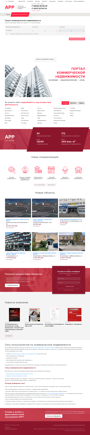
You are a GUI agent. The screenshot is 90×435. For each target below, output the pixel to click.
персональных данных (68, 290)
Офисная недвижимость (65, 178)
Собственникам (53, 80)
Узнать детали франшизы (54, 416)
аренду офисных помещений (13, 374)
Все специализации (40, 185)
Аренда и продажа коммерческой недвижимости (25, 179)
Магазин (39, 113)
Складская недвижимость (78, 178)
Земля (71, 115)
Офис (38, 118)
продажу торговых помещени (13, 376)
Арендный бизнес (9, 115)
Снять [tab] (65, 103)
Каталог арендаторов (78, 1)
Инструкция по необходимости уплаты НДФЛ (54, 325)
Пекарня (39, 123)
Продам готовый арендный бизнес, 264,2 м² (71, 253)
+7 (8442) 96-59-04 (12, 285)
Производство (57, 110)
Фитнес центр (25, 115)
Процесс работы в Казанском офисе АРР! (34, 325)
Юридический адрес (75, 110)
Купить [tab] (73, 103)
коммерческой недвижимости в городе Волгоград (43, 347)
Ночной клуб (24, 110)
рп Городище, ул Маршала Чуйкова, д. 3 (44, 256)
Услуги (72, 113)
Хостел (39, 108)
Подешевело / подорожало (73, 324)
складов (25, 376)
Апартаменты (8, 110)
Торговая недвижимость (51, 178)
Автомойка (8, 118)
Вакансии (37, 1)
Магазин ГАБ (22, 1)
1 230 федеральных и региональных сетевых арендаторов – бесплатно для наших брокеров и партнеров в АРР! (14, 328)
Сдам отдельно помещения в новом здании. (42, 220)
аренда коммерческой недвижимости (26, 353)
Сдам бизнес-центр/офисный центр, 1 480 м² (15, 253)
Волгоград (11, 1)
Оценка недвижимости (11, 178)
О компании (30, 1)
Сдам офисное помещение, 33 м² (71, 219)
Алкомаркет (8, 108)
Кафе (22, 108)
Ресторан (56, 115)
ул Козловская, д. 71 (12, 256)
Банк (6, 123)
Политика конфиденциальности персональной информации (69, 425)
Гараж (22, 118)
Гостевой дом (24, 120)
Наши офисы (52, 1)
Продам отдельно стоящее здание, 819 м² (17, 220)
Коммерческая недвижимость (13, 27)
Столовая (72, 108)
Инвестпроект (41, 110)
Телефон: (60, 282)
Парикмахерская (41, 120)
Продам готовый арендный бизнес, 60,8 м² (45, 253)
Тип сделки (62, 27)
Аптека (7, 113)
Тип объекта (9, 30)
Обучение (44, 1)
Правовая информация (11, 429)
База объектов (51, 185)
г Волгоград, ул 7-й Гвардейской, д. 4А (71, 221)
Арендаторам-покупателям (69, 80)
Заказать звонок (68, 286)
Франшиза (60, 1)
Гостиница (23, 123)
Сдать (81, 103)
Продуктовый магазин (59, 108)
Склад (55, 123)
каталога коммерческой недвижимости (56, 393)
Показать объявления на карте (45, 59)
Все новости (9, 336)
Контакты (7, 427)
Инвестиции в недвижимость (38, 178)
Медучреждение (41, 115)
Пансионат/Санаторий (59, 120)
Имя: (59, 278)
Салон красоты (58, 118)
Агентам (82, 80)
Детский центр (25, 113)
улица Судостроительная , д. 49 (42, 222)
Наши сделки (68, 1)
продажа (13, 353)
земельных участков (27, 374)
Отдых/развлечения (59, 113)
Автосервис (8, 120)
